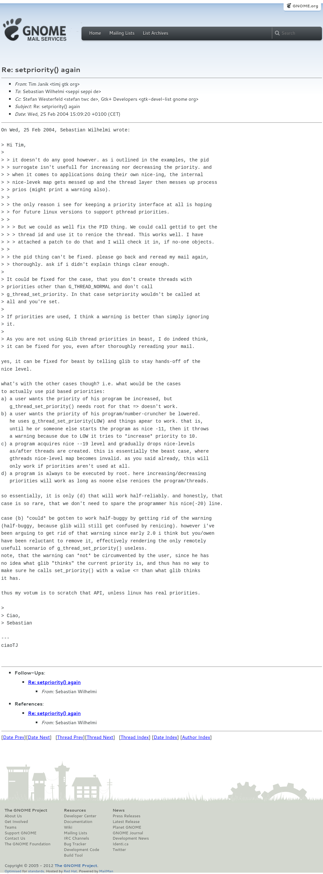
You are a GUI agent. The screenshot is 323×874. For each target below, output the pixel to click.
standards (36, 870)
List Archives (155, 33)
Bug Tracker (75, 844)
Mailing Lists (122, 33)
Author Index (196, 737)
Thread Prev (70, 737)
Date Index (165, 737)
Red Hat (70, 870)
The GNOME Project (26, 810)
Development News (131, 838)
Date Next (39, 737)
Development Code (81, 849)
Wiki (68, 827)
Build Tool (73, 855)
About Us (13, 816)
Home (95, 33)
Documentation (78, 821)
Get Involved (16, 821)
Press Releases (126, 816)
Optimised (13, 870)
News (119, 810)
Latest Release (126, 821)
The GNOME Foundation (28, 844)
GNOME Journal (128, 833)
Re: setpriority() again (54, 682)
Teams (11, 827)
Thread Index (135, 737)
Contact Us (15, 838)
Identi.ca (121, 844)
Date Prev (13, 737)
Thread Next (100, 737)
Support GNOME (21, 833)
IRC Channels (76, 838)
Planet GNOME (127, 827)
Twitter (119, 849)
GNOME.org (305, 6)
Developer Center (80, 816)
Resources (75, 810)
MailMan (106, 870)
